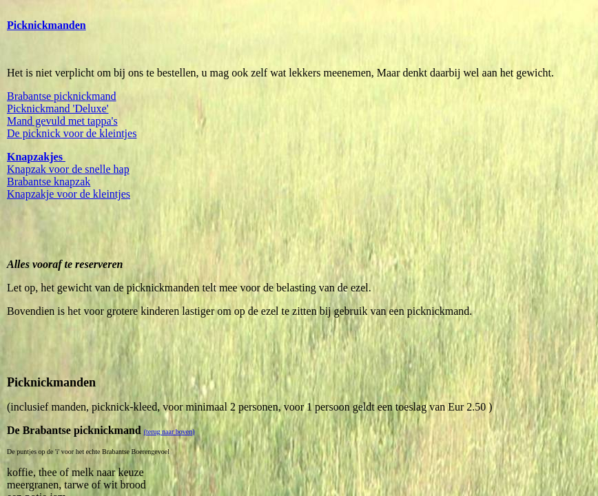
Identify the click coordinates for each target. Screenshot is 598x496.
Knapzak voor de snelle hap (68, 169)
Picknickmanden (46, 25)
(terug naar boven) (169, 431)
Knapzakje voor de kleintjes (68, 194)
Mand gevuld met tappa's (62, 121)
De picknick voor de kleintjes (71, 133)
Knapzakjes (35, 157)
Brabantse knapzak (48, 181)
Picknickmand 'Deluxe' (58, 108)
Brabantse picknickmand (61, 96)
